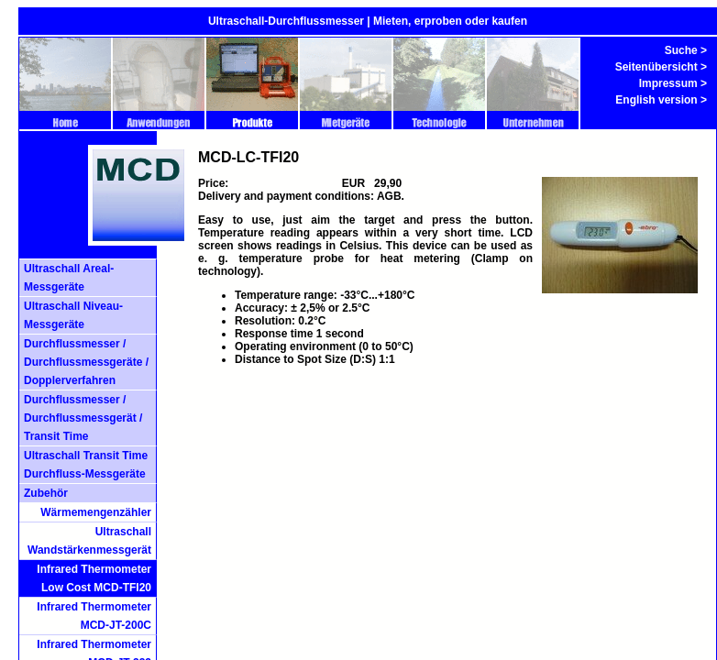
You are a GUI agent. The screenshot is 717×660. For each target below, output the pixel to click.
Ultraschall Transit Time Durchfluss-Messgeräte (86, 464)
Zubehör (46, 493)
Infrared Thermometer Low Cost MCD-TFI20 (94, 578)
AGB (389, 196)
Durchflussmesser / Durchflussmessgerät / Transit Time (83, 418)
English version (656, 100)
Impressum (668, 83)
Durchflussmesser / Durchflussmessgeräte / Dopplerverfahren (86, 362)
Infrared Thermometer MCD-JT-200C (94, 616)
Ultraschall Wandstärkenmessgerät (89, 540)
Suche (681, 50)
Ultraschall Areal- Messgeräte (69, 277)
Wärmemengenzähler (95, 512)
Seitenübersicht (656, 66)
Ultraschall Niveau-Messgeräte (73, 315)
